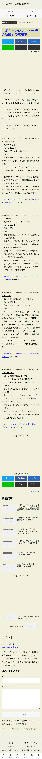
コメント (5, 687)
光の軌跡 (22, 22)
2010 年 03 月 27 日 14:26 (10, 647)
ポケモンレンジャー (9, 22)
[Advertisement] (21, 69)
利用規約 (11, 750)
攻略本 (30, 22)
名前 (3, 676)
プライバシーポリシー (31, 747)
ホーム (11, 747)
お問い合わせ (31, 750)
